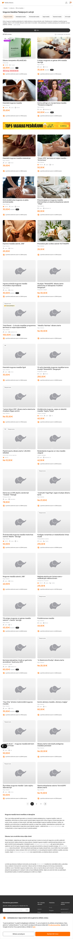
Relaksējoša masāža (21, 16)
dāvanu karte (40, 864)
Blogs (39, 912)
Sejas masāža (46, 16)
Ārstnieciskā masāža (34, 16)
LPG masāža (68, 16)
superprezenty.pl (65, 912)
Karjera (40, 909)
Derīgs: (7, 71)
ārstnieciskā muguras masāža (21, 852)
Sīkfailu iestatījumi (19, 934)
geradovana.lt (64, 909)
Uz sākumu (11, 8)
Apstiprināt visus (52, 934)
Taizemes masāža (57, 16)
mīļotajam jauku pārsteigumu (42, 844)
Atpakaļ (5, 8)
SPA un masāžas (19, 8)
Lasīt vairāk (16, 24)
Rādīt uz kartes (7, 34)
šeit (34, 927)
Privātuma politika (54, 925)
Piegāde (51, 910)
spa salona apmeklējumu (55, 826)
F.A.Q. (50, 907)
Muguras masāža (8, 16)
